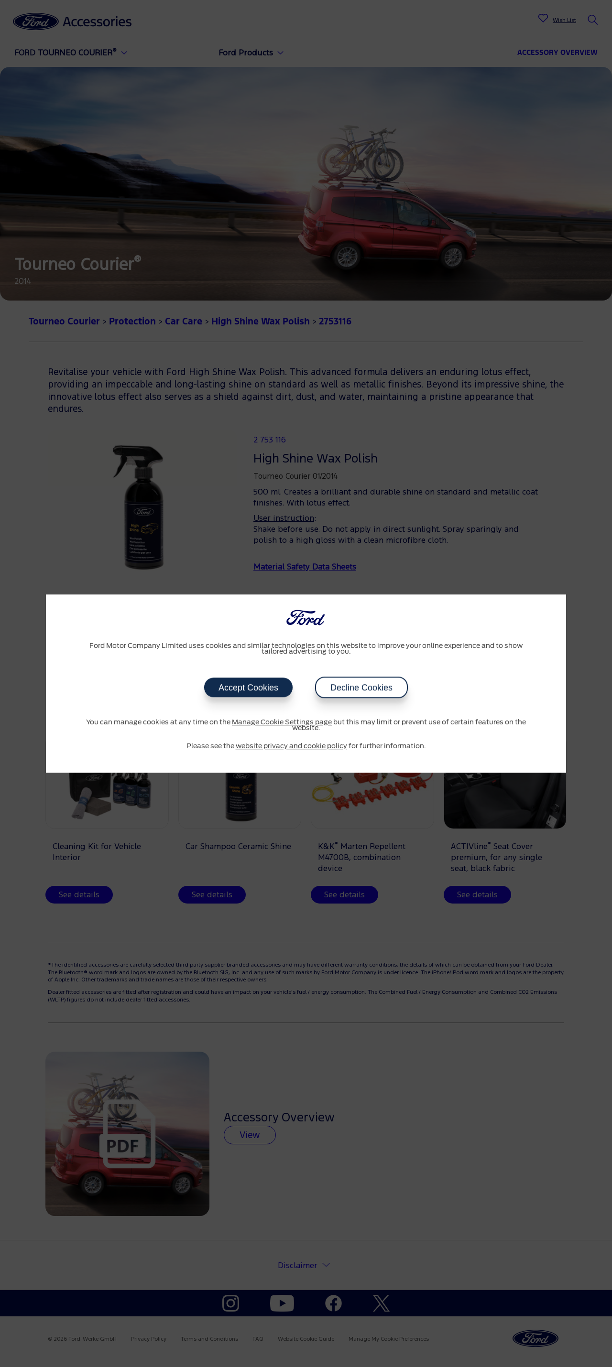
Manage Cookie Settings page (282, 722)
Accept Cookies (248, 687)
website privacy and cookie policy (291, 746)
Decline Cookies (361, 687)
